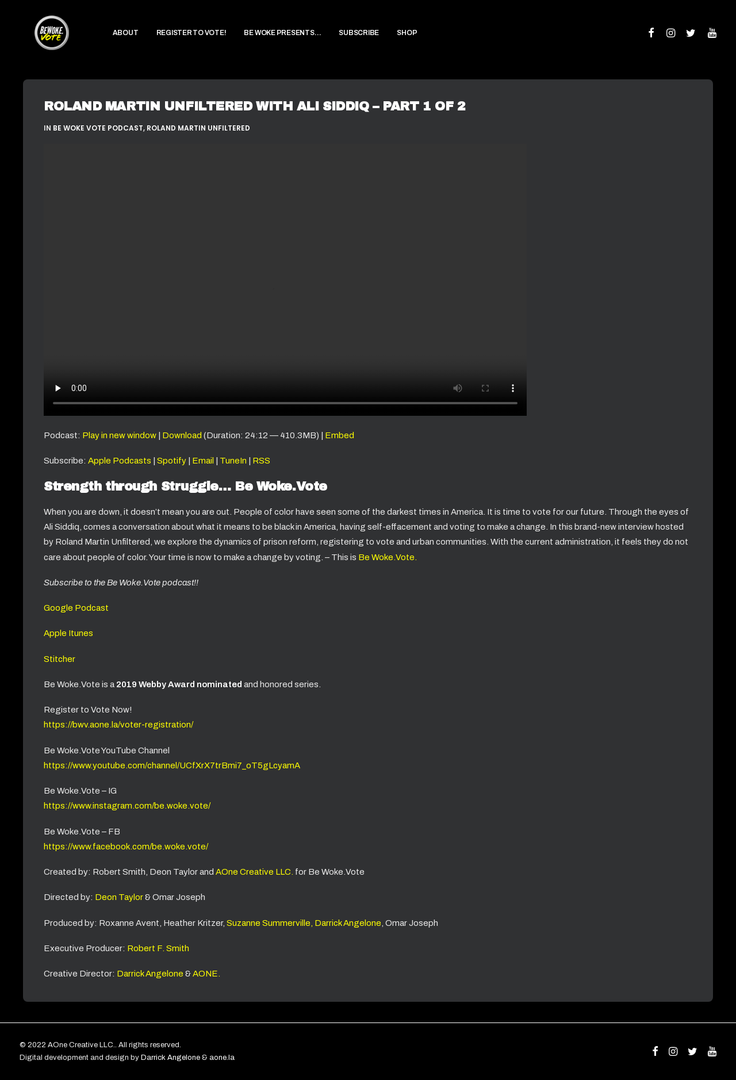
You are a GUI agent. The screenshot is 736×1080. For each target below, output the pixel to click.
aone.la (222, 1058)
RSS (261, 460)
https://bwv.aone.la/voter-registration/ (118, 724)
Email (203, 460)
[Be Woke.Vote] (44, 40)
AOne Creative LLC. (255, 871)
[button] (652, 40)
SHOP (392, 40)
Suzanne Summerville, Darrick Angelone (304, 923)
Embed (339, 435)
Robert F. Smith (158, 948)
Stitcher (59, 659)
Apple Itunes (68, 633)
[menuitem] (110, 40)
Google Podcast (76, 607)
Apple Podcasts (119, 460)
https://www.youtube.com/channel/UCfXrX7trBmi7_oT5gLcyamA (172, 765)
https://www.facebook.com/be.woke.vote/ (126, 846)
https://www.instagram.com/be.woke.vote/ (127, 805)
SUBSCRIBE (344, 40)
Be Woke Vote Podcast (98, 128)
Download (182, 435)
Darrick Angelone (150, 973)
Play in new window (119, 435)
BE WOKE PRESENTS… (267, 40)
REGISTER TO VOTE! (176, 40)
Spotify (171, 460)
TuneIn (233, 460)
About (110, 40)
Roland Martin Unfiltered (198, 128)
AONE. (206, 973)
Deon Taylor (119, 897)
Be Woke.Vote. (387, 557)
